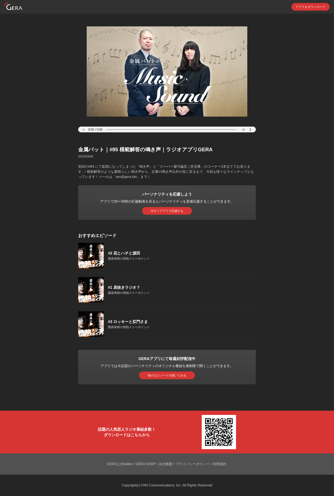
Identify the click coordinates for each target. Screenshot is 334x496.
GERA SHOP (145, 464)
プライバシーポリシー (193, 464)
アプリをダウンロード (310, 7)
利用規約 (219, 464)
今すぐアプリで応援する (167, 211)
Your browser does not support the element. (167, 129)
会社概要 (165, 464)
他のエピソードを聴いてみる (167, 375)
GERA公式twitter (119, 464)
